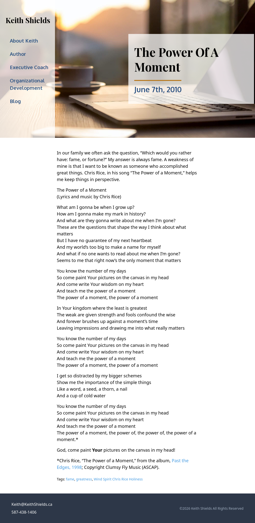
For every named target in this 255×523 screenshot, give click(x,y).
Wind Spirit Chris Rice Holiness (118, 479)
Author (18, 54)
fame (70, 479)
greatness (84, 479)
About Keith (24, 40)
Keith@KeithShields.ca (32, 504)
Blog (15, 101)
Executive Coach (29, 67)
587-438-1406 (24, 512)
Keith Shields (28, 20)
